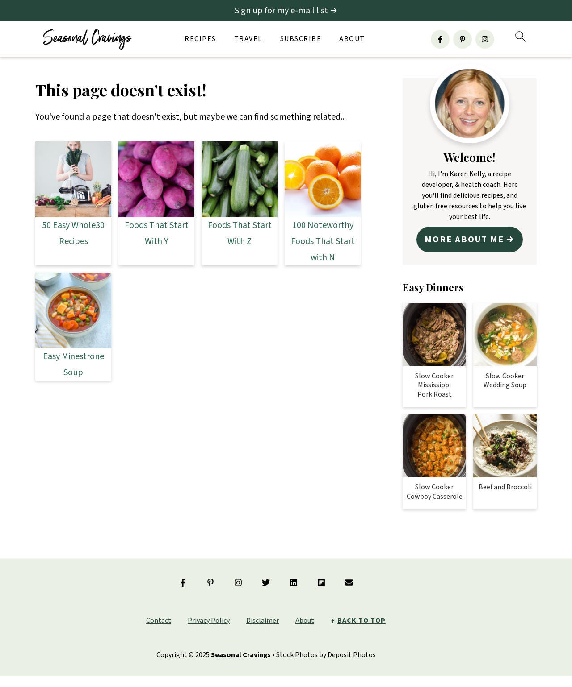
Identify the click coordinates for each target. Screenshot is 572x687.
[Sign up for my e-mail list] (286, 11)
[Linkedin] (293, 579)
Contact (158, 617)
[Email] (349, 579)
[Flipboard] (321, 579)
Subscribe (301, 39)
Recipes (200, 39)
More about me (465, 238)
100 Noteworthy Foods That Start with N (323, 241)
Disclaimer (262, 617)
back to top (361, 617)
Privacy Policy (209, 617)
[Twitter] (266, 579)
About (352, 39)
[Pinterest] (462, 39)
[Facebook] (440, 39)
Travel (248, 39)
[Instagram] (484, 39)
